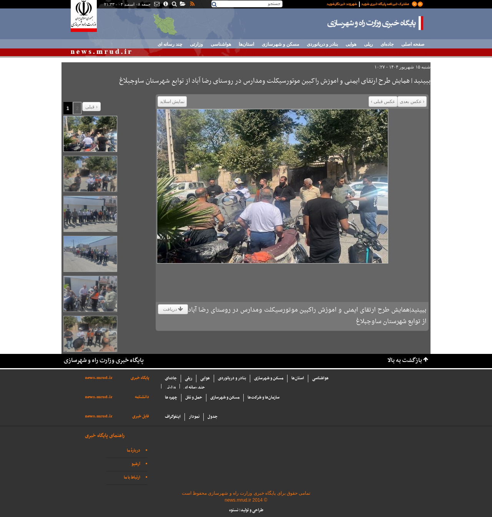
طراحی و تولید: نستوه (246, 510)
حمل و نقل (193, 397)
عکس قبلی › (383, 101)
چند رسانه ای (170, 44)
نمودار (194, 416)
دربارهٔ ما (133, 450)
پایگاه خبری (140, 378)
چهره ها (171, 397)
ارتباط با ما (132, 477)
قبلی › (91, 107)
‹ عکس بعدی (412, 101)
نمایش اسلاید (172, 101)
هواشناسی (221, 44)
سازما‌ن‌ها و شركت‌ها (263, 397)
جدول (213, 416)
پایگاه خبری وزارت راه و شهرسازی (375, 23)
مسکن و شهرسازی (280, 44)
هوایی (351, 44)
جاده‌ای (387, 44)
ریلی (368, 44)
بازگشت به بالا (404, 360)
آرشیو (135, 464)
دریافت (173, 309)
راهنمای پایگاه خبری (105, 435)
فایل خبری (140, 416)
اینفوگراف (173, 416)
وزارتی (196, 44)
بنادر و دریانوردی (322, 44)
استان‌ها (246, 44)
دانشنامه (142, 397)
